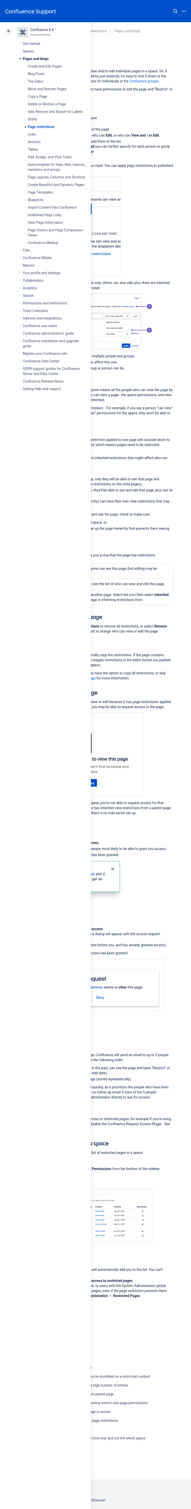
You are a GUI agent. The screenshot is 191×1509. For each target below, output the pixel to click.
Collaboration (33, 280)
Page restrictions (41, 127)
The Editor (36, 81)
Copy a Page (37, 97)
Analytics (30, 288)
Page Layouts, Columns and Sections (56, 177)
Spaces (28, 51)
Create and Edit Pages (45, 66)
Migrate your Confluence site (45, 354)
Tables (33, 149)
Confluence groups (143, 81)
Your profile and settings (42, 273)
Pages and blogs (36, 59)
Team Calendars (35, 311)
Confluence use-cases (40, 326)
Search (175, 11)
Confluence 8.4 (42, 30)
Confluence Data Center (41, 361)
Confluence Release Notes (43, 381)
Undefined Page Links (45, 215)
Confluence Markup (43, 243)
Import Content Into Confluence (52, 207)
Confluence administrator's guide (48, 333)
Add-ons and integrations (42, 318)
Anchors (34, 142)
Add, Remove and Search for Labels (55, 112)
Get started (31, 44)
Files (26, 250)
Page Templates (40, 192)
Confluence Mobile (37, 258)
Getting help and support (42, 389)
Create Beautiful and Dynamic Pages (56, 185)
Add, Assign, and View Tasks (50, 157)
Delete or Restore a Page (47, 104)
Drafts (32, 119)
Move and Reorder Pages (47, 89)
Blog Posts (36, 74)
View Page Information (45, 223)
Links (32, 134)
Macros (29, 265)
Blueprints (35, 200)
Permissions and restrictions (45, 303)
